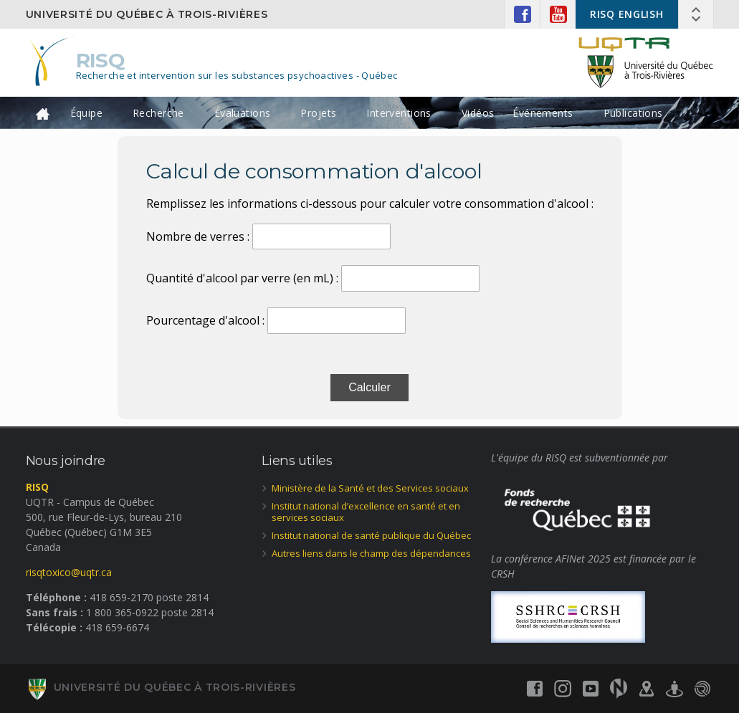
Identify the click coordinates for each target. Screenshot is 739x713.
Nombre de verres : (197, 236)
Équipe (86, 113)
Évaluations (242, 113)
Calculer (369, 387)
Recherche (158, 113)
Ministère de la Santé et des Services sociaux (370, 488)
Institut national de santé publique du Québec (371, 535)
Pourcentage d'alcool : (205, 321)
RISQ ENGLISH (626, 14)
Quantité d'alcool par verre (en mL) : (242, 279)
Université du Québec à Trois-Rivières (147, 14)
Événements (542, 113)
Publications (633, 113)
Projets (318, 113)
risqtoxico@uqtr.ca (69, 572)
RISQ (100, 60)
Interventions (398, 113)
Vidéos (478, 113)
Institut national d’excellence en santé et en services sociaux (366, 512)
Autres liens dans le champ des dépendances (371, 553)
